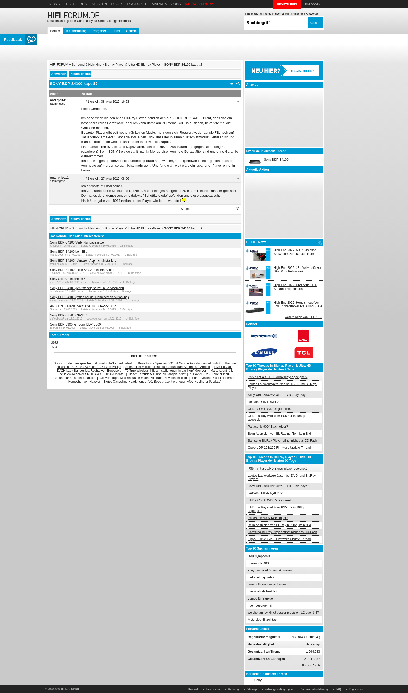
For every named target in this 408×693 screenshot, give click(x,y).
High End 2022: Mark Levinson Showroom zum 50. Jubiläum (295, 252)
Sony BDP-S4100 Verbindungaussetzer (77, 242)
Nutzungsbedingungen (279, 689)
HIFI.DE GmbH (70, 689)
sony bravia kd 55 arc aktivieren (270, 570)
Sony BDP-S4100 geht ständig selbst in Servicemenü (87, 288)
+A (238, 83)
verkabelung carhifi (261, 577)
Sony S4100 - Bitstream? (67, 279)
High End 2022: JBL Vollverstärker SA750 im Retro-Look (297, 269)
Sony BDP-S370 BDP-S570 (69, 315)
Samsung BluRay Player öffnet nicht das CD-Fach (282, 440)
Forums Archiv (311, 665)
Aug (54, 346)
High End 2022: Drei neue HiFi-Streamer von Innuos (295, 287)
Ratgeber (99, 31)
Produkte (137, 4)
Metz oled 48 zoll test (262, 619)
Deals (117, 4)
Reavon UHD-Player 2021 (266, 402)
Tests (69, 4)
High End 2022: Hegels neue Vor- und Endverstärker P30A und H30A (298, 304)
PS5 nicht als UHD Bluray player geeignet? (278, 377)
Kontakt (193, 689)
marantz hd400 (258, 563)
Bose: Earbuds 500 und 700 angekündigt (157, 374)
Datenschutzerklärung (314, 689)
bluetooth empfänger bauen (267, 584)
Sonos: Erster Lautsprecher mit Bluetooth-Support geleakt (94, 363)
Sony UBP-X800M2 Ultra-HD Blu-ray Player (278, 395)
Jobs (176, 4)
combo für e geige (260, 598)
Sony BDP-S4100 (276, 159)
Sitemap (252, 689)
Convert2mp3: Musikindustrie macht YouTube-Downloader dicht (144, 378)
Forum (55, 31)
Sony (258, 680)
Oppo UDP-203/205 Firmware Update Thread (279, 447)
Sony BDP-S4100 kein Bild (68, 251)
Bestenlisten (93, 4)
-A (231, 83)
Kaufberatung (76, 31)
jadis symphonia (259, 556)
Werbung (233, 689)
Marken (159, 4)
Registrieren (356, 689)
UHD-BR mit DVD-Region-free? (270, 409)
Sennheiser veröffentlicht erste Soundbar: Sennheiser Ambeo (167, 367)
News (54, 4)
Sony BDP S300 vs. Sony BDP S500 (75, 324)
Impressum (213, 689)
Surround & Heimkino (86, 64)
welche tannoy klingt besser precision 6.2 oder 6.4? (283, 612)
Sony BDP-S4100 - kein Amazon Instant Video (82, 270)
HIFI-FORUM (59, 64)
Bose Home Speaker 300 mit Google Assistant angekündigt (179, 363)
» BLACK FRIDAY (199, 4)
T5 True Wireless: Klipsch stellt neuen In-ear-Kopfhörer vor (165, 370)
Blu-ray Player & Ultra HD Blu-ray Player (133, 64)
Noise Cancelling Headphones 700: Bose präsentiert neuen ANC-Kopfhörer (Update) (162, 381)
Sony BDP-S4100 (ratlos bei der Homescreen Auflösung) (89, 297)
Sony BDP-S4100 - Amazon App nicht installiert (83, 261)
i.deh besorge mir (260, 605)
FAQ (338, 689)
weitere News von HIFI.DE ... (303, 317)
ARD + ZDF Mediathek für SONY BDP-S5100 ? (83, 306)
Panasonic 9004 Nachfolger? (268, 426)
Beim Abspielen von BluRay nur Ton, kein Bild (279, 433)
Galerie (131, 31)
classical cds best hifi (262, 591)
